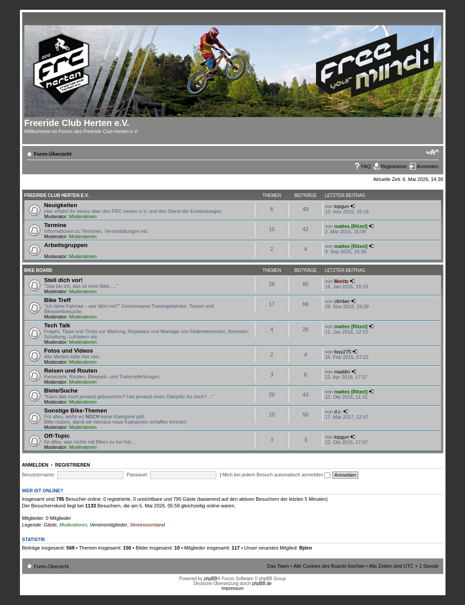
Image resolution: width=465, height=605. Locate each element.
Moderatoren (83, 216)
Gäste (49, 524)
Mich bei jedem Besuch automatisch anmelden (277, 474)
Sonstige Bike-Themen (75, 410)
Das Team (278, 566)
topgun (341, 206)
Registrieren (394, 166)
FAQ (366, 166)
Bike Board (38, 270)
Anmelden (428, 166)
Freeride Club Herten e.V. (56, 195)
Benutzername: (38, 474)
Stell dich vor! (63, 280)
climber (342, 301)
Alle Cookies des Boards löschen (329, 566)
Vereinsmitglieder (108, 524)
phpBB (210, 578)
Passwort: (137, 474)
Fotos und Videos (68, 350)
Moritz (341, 281)
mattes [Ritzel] (350, 226)
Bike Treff (57, 300)
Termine (55, 225)
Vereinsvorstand (147, 524)
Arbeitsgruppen (66, 245)
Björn (305, 547)
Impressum (232, 588)
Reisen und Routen (71, 370)
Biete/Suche (61, 390)
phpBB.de (262, 583)
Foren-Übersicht (53, 154)
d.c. (338, 411)
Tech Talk (57, 325)
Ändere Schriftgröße (432, 152)
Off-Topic (57, 435)
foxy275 (343, 351)
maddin (342, 371)
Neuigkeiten (61, 205)
